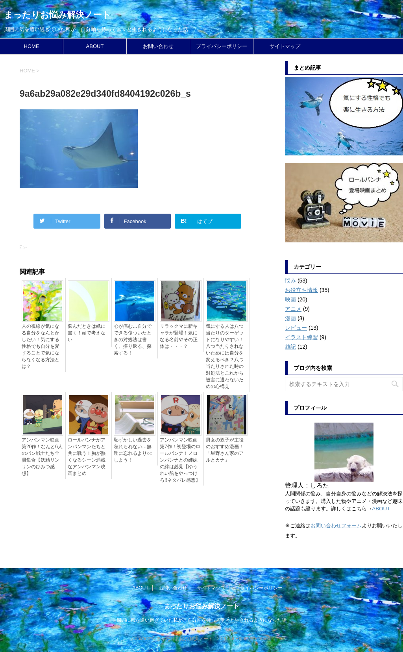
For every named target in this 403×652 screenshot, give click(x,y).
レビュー (296, 328)
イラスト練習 (301, 337)
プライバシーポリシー (221, 46)
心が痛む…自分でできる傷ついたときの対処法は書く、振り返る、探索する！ (133, 339)
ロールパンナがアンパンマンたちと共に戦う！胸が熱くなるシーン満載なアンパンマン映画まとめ (86, 456)
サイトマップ (285, 46)
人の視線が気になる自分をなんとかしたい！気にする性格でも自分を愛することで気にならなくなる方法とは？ (40, 346)
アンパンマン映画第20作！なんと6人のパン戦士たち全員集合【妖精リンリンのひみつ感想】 (42, 456)
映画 (290, 299)
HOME (31, 46)
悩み (290, 280)
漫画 (290, 318)
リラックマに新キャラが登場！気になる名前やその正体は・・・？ (179, 336)
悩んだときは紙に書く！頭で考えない (86, 332)
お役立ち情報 (301, 290)
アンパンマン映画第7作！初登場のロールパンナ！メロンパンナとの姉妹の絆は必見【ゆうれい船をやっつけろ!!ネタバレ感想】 (180, 460)
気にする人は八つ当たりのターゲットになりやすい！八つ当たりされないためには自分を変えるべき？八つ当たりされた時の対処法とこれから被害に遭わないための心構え (225, 356)
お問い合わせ (158, 46)
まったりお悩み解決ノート (57, 15)
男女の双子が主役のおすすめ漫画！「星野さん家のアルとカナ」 (225, 450)
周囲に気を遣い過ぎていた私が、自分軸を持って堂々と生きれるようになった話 (201, 620)
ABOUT (95, 46)
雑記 (290, 347)
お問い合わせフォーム (336, 525)
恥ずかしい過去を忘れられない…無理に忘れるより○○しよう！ (133, 450)
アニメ (293, 309)
